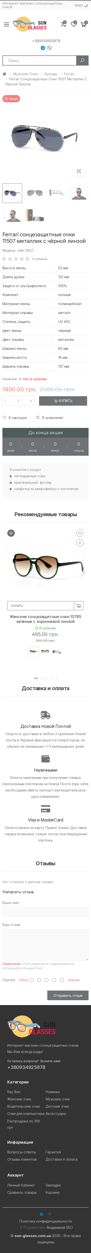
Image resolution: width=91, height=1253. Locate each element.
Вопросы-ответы (21, 1152)
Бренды (50, 74)
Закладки (53, 1185)
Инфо (79, 5)
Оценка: (9, 980)
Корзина (52, 1192)
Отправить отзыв (68, 995)
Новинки (53, 1092)
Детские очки (57, 1106)
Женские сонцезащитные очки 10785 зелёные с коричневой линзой (45, 619)
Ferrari (69, 74)
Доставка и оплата (61, 1159)
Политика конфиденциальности (45, 1221)
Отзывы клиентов (22, 1159)
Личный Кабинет (21, 1185)
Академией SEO (60, 1227)
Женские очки (19, 1099)
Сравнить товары (22, 1192)
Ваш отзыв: (11, 925)
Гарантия (53, 1152)
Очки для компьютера (25, 1113)
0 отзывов (39, 259)
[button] (83, 24)
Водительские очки (23, 1106)
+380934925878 (46, 41)
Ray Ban (13, 1092)
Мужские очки (25, 74)
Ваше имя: (10, 903)
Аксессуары (56, 1113)
